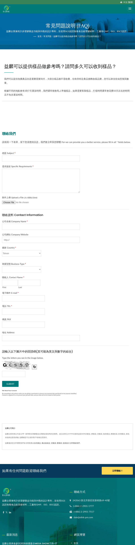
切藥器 (53, 443)
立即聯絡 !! (117, 470)
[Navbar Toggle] (130, 9)
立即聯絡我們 (75, 443)
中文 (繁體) (128, 2)
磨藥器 (59, 443)
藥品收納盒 (46, 443)
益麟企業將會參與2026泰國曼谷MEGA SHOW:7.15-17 (29, 543)
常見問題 (47, 36)
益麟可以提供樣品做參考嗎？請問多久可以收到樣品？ (77, 36)
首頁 (40, 36)
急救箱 (65, 443)
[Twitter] (7, 512)
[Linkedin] (10, 512)
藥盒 (39, 443)
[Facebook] (3, 512)
